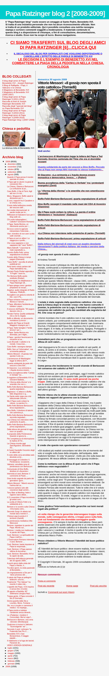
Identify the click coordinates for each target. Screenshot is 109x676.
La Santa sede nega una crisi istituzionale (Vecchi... (19, 397)
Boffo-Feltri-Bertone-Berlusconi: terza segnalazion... (20, 407)
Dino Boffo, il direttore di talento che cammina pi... (20, 411)
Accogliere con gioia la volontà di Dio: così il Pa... (20, 296)
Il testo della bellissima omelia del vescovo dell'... (19, 206)
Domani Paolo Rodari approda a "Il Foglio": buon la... (20, 272)
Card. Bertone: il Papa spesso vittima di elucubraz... (19, 550)
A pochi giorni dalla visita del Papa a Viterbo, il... (18, 564)
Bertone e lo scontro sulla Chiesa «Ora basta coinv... (20, 508)
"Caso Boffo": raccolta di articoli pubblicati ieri (20, 263)
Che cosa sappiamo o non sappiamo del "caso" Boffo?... (20, 244)
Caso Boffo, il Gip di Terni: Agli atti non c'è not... (19, 192)
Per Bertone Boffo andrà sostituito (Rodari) (17, 277)
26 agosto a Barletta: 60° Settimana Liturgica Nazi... (19, 592)
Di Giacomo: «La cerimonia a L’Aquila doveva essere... (19, 369)
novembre (12, 167)
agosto (11, 174)
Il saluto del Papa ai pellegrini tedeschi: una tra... (19, 578)
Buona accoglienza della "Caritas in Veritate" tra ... (20, 374)
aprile (10, 656)
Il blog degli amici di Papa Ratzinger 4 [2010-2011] (14, 111)
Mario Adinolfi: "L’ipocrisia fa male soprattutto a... (18, 249)
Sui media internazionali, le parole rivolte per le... (18, 211)
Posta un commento (47, 581)
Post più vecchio (98, 585)
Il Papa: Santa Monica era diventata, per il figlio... (18, 333)
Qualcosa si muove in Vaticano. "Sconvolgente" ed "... (20, 625)
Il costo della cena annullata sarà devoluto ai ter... (20, 456)
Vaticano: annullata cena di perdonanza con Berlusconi (19, 465)
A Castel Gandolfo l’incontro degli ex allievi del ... (21, 451)
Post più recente (46, 585)
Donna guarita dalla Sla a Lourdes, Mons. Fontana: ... (19, 602)
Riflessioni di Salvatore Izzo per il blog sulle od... (20, 216)
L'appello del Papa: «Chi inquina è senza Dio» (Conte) (20, 588)
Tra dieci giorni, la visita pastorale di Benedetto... (21, 569)
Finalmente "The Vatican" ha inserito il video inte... (18, 583)
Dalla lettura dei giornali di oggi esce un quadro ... (20, 430)
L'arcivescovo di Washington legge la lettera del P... (18, 360)
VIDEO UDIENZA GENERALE (19, 645)
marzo (11, 658)
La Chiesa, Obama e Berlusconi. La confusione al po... (20, 187)
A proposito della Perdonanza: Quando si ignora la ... (19, 435)
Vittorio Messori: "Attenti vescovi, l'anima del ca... (20, 484)
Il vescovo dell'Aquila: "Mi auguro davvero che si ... (20, 310)
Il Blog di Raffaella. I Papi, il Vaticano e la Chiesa (14, 86)
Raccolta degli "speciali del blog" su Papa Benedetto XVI (17, 107)
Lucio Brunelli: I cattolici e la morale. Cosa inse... (18, 343)
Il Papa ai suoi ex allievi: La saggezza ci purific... (18, 239)
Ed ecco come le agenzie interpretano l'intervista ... (18, 230)
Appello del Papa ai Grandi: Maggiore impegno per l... (19, 324)
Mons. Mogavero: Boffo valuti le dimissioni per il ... (20, 197)
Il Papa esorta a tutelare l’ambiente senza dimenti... (19, 611)
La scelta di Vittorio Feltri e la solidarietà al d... (19, 503)
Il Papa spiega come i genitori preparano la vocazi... (19, 286)
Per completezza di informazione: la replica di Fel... (21, 440)
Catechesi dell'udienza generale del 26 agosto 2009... (20, 559)
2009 (8, 161)
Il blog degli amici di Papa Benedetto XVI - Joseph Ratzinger (17, 82)
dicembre (12, 164)
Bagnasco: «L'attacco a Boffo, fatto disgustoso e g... (19, 393)
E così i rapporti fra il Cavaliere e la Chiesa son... (20, 202)
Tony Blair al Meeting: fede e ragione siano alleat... (18, 493)
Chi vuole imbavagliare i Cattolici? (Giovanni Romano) (20, 220)
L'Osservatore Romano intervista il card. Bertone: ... (20, 541)
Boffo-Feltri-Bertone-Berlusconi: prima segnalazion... (20, 425)
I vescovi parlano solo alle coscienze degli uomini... (18, 489)
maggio (11, 653)
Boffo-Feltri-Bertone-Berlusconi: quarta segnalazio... (20, 388)
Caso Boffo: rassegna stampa (19, 347)
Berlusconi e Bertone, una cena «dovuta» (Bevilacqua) (20, 621)
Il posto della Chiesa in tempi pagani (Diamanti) (19, 258)
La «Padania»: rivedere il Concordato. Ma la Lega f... (19, 616)
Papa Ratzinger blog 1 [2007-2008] (18, 120)
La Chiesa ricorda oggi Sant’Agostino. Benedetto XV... (19, 445)
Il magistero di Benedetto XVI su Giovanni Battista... (20, 378)
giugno (11, 650)
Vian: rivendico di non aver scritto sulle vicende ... (21, 235)
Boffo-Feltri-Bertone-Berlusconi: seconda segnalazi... (20, 416)
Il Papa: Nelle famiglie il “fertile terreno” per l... (19, 329)
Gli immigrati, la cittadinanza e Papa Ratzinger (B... (19, 282)
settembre (12, 172)
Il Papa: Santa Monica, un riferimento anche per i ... (18, 225)
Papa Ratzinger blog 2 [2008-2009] (55, 13)
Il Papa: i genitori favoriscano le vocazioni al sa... (20, 338)
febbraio (11, 661)
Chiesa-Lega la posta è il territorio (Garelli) (17, 517)
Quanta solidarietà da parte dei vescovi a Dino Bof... (20, 364)
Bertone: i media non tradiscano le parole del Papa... (20, 531)
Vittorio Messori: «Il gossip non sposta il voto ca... (19, 355)
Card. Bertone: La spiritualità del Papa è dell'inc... (20, 536)
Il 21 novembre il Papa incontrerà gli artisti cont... (20, 498)
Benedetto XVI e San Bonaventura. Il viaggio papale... (18, 636)
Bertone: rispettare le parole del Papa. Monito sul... (20, 526)
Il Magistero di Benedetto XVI (15, 90)
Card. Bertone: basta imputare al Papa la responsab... (20, 545)
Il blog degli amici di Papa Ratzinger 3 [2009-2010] (14, 116)
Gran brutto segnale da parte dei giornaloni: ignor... (20, 479)
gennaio (11, 664)
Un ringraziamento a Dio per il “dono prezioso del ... (19, 574)
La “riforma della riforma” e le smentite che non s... (19, 383)
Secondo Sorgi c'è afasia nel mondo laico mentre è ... (19, 512)
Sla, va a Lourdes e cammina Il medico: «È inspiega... (20, 606)
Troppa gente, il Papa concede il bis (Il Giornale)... (20, 597)
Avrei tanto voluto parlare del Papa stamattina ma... (19, 267)
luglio (10, 648)
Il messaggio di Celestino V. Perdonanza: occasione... (19, 461)
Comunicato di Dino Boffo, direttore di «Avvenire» (18, 470)
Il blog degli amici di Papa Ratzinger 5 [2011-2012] (14, 98)
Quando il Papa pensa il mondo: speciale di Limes (20, 178)
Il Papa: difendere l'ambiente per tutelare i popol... (20, 305)
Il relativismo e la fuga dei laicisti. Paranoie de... (20, 642)
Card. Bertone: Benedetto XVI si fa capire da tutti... (20, 555)
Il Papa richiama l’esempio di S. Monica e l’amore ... (20, 301)
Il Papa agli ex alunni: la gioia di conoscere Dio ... (20, 183)
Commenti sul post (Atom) (61, 592)
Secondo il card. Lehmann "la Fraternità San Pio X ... (19, 630)
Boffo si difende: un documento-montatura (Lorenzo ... (20, 319)
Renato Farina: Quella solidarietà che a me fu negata (20, 315)
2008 (8, 666)
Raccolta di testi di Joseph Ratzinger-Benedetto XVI (14, 102)
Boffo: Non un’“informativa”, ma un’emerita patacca (20, 350)
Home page (72, 585)
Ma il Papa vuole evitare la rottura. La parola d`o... (18, 402)
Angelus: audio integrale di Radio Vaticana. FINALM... (20, 291)
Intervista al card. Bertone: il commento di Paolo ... (18, 475)
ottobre (11, 169)
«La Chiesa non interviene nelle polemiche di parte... (20, 421)
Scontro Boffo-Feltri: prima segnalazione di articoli (18, 253)
